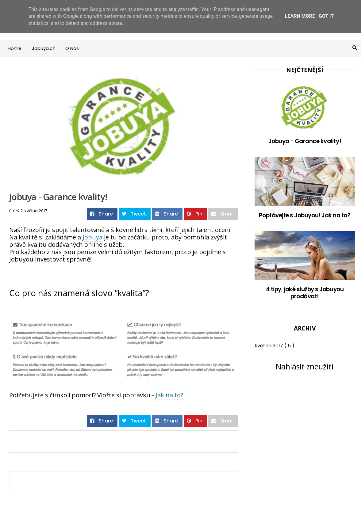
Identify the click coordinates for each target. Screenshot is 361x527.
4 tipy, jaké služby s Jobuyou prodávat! (305, 293)
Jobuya (92, 237)
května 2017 (269, 345)
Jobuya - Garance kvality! (304, 141)
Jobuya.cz (43, 48)
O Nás (72, 48)
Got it (326, 16)
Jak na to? (169, 395)
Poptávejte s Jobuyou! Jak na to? (304, 215)
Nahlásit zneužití (304, 366)
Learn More (300, 16)
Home (14, 48)
